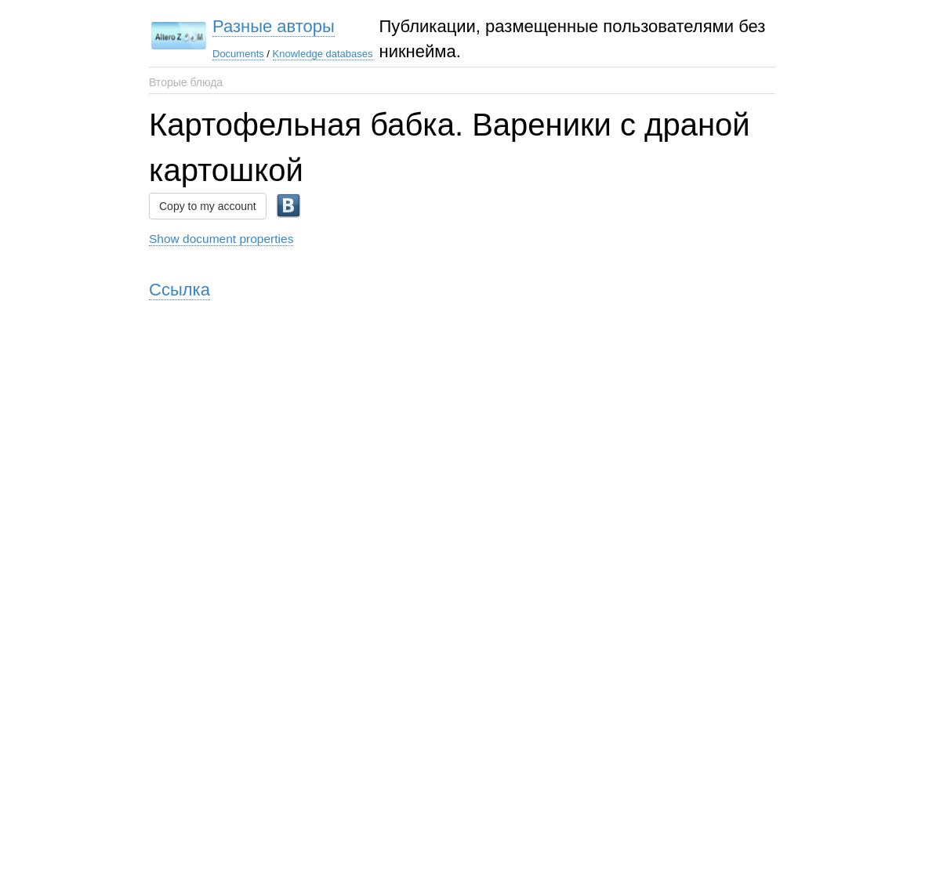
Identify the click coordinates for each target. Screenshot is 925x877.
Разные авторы (273, 26)
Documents (238, 54)
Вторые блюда (186, 82)
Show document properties (221, 238)
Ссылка (179, 289)
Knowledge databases (323, 54)
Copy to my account (207, 206)
